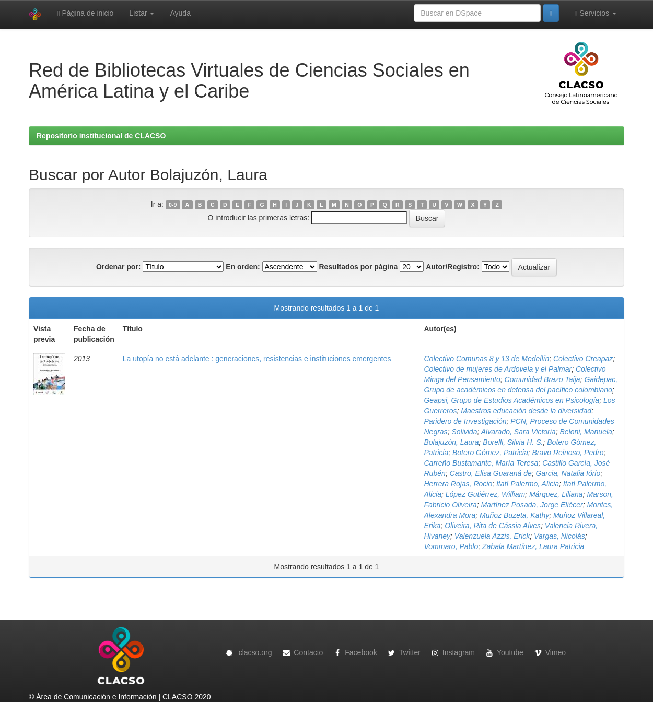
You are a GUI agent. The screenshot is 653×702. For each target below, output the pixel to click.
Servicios (595, 13)
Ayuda (180, 13)
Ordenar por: (118, 267)
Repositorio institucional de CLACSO (101, 136)
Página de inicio (85, 13)
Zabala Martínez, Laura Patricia (533, 546)
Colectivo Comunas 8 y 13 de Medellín (486, 358)
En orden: (243, 267)
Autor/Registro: (453, 267)
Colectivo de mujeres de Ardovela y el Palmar (498, 369)
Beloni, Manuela (585, 431)
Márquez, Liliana (556, 494)
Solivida (464, 431)
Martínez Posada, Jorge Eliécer (531, 505)
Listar (141, 13)
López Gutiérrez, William (485, 494)
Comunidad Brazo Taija (542, 379)
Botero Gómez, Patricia (490, 452)
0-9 (173, 204)
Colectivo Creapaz (583, 358)
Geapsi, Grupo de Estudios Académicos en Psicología (511, 400)
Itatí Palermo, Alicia (527, 484)
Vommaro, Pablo (451, 546)
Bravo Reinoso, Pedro (567, 452)
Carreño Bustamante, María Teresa (481, 463)
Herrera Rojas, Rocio (458, 484)
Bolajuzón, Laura (451, 442)
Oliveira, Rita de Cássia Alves (493, 525)
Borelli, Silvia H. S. (513, 442)
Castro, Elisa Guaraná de (491, 473)
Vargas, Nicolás (559, 536)
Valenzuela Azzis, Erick (492, 536)
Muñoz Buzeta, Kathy (514, 515)
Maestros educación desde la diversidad (526, 411)
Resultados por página (358, 267)
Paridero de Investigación (465, 421)
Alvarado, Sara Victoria (518, 431)
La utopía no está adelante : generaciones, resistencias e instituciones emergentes (257, 358)
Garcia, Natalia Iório (568, 473)
